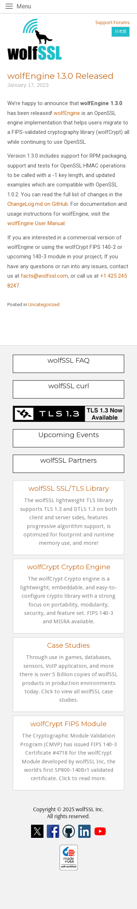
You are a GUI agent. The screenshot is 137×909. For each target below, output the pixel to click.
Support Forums (112, 22)
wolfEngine (67, 113)
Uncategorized (44, 304)
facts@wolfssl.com (43, 276)
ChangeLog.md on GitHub (37, 204)
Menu (25, 6)
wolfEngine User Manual (36, 223)
